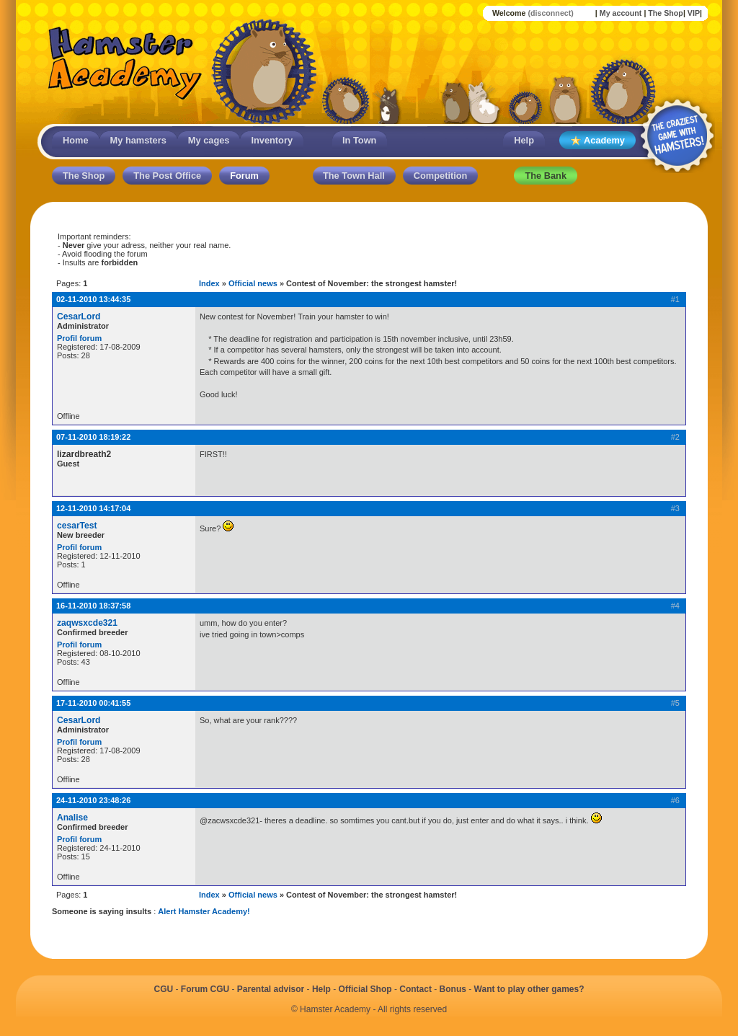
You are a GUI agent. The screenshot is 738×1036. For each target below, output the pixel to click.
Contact (415, 989)
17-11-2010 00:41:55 (93, 703)
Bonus (453, 989)
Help (524, 140)
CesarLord (79, 316)
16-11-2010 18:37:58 (93, 605)
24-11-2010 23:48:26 (93, 800)
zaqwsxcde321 (87, 623)
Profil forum (79, 338)
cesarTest (77, 526)
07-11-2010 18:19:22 (93, 437)
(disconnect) (550, 13)
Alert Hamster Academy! (203, 911)
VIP (694, 13)
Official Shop (365, 989)
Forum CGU (205, 989)
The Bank (545, 175)
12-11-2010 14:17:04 (93, 508)
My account (621, 13)
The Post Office (167, 175)
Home (76, 140)
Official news (252, 283)
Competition (441, 175)
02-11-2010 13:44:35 (93, 299)
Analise (72, 818)
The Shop (665, 13)
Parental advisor (270, 989)
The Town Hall (354, 175)
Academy (597, 141)
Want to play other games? (529, 989)
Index (209, 283)
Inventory (272, 140)
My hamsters (138, 140)
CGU (163, 989)
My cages (209, 140)
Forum (244, 175)
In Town (359, 140)
